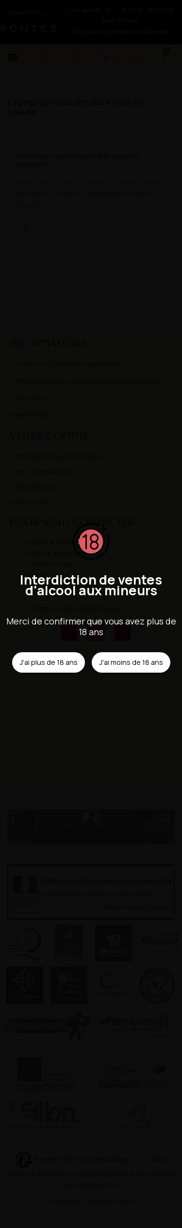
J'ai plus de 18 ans (48, 662)
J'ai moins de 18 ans (131, 662)
